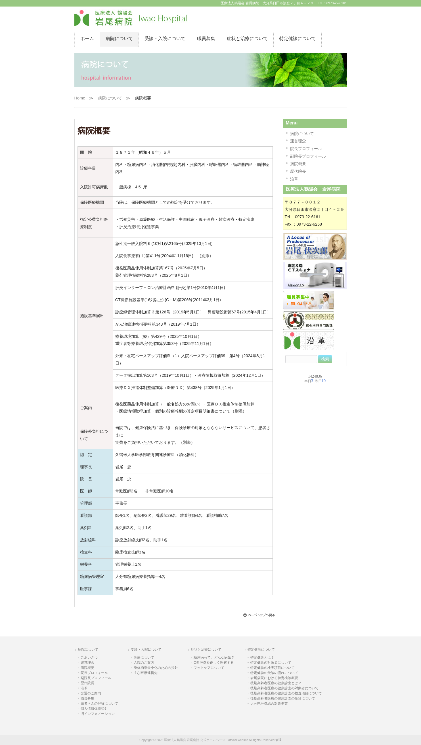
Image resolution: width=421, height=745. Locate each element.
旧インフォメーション (98, 714)
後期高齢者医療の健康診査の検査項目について (286, 693)
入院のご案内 (144, 663)
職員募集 (87, 698)
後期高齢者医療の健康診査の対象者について (284, 688)
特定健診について (261, 650)
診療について (144, 657)
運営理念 (298, 141)
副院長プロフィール (308, 156)
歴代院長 (298, 171)
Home (79, 98)
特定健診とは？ (262, 657)
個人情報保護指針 (94, 709)
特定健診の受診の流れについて (274, 673)
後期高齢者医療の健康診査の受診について (282, 698)
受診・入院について (146, 650)
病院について (110, 98)
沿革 (294, 179)
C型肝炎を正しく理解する (214, 663)
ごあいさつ (89, 657)
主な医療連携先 (146, 673)
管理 (278, 740)
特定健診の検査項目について (272, 668)
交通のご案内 (91, 693)
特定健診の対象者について (270, 663)
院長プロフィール (306, 148)
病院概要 (298, 163)
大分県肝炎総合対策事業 (269, 704)
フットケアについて (209, 668)
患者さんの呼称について (99, 704)
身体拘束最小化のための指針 (156, 668)
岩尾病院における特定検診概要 (274, 678)
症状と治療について (206, 650)
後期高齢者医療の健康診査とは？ (275, 683)
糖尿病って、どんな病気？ (214, 657)
